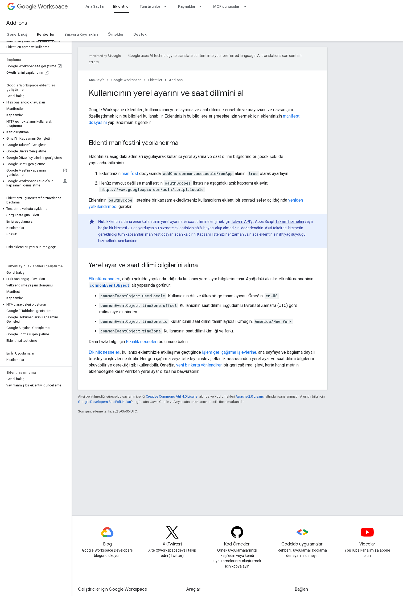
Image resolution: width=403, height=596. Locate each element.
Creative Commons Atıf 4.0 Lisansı (172, 396)
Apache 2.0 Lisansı (250, 396)
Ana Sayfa (94, 6)
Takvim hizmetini (289, 221)
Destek (140, 34)
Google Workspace (126, 80)
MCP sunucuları (226, 6)
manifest (130, 173)
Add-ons (16, 23)
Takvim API (240, 221)
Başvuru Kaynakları (81, 34)
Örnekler (116, 34)
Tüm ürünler (150, 6)
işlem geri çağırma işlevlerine (229, 352)
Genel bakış (16, 34)
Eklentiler (155, 80)
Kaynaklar (187, 6)
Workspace (42, 6)
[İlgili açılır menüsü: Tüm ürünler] (167, 6)
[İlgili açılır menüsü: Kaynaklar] (202, 6)
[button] (34, 102)
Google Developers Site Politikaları (104, 402)
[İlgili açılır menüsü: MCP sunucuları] (246, 6)
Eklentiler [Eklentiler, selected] (121, 6)
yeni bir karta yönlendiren (199, 365)
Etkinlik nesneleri (104, 278)
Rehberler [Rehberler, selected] (46, 34)
